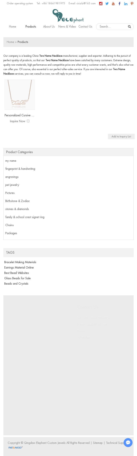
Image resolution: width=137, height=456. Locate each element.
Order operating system (20, 3)
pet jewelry (12, 185)
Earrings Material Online (19, 267)
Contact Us (85, 26)
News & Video (67, 26)
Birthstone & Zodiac (17, 201)
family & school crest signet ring (24, 217)
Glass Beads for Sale (17, 278)
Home (12, 26)
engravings (12, 176)
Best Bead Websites (16, 273)
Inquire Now (17, 121)
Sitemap (99, 443)
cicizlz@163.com (86, 3)
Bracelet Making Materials (20, 262)
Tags (10, 252)
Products (31, 26)
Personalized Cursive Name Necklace (20, 115)
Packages (11, 233)
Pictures (10, 193)
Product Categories (19, 152)
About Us (49, 26)
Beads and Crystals (16, 283)
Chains (9, 225)
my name (10, 160)
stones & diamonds (17, 209)
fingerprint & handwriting (20, 168)
